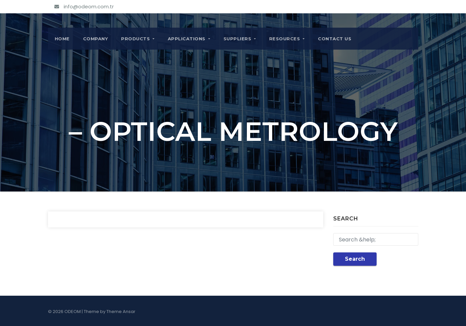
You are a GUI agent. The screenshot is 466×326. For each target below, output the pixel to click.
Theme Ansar (120, 311)
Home (62, 38)
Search (355, 259)
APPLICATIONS (189, 38)
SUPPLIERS (239, 38)
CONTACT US (334, 38)
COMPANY (95, 38)
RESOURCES (287, 38)
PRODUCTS (137, 38)
